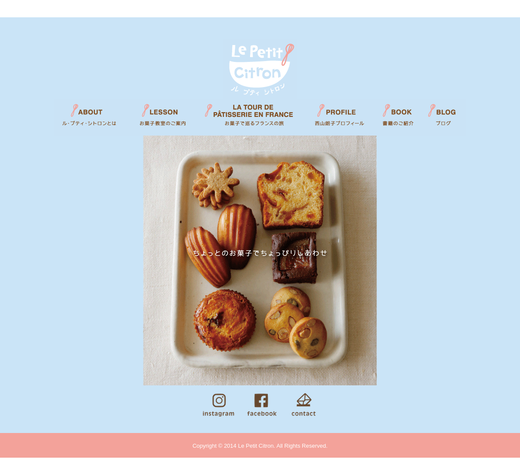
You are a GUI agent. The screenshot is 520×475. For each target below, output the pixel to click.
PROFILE (340, 117)
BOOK (397, 117)
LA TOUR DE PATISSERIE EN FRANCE (251, 117)
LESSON (160, 117)
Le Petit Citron (260, 69)
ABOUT (91, 117)
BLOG (445, 117)
